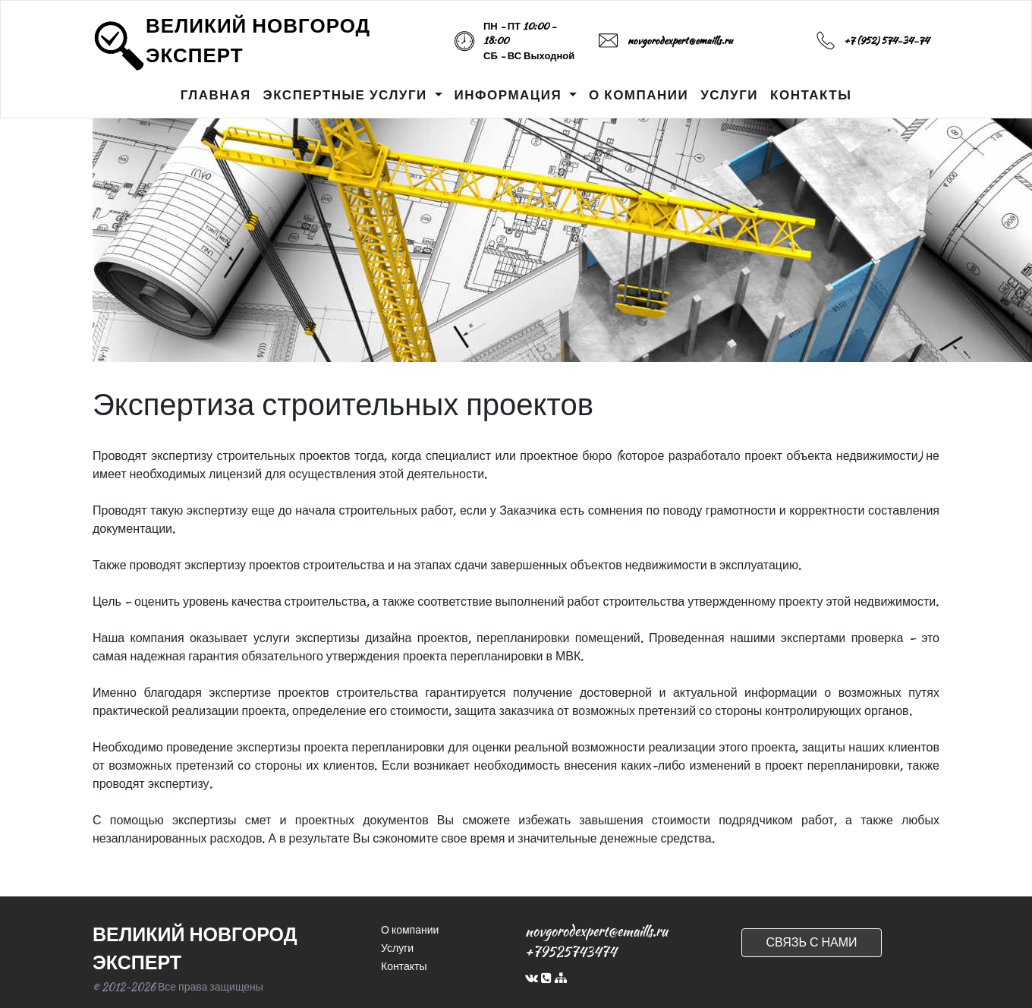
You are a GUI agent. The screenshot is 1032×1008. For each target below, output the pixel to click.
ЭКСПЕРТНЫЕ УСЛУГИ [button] (347, 95)
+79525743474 (570, 951)
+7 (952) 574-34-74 (886, 40)
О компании (410, 929)
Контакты (403, 966)
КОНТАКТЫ (810, 95)
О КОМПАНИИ (638, 95)
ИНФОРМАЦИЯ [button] (510, 95)
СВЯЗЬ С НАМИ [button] (811, 942)
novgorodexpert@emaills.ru (680, 40)
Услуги (397, 948)
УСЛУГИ (729, 95)
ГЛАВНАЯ (216, 95)
